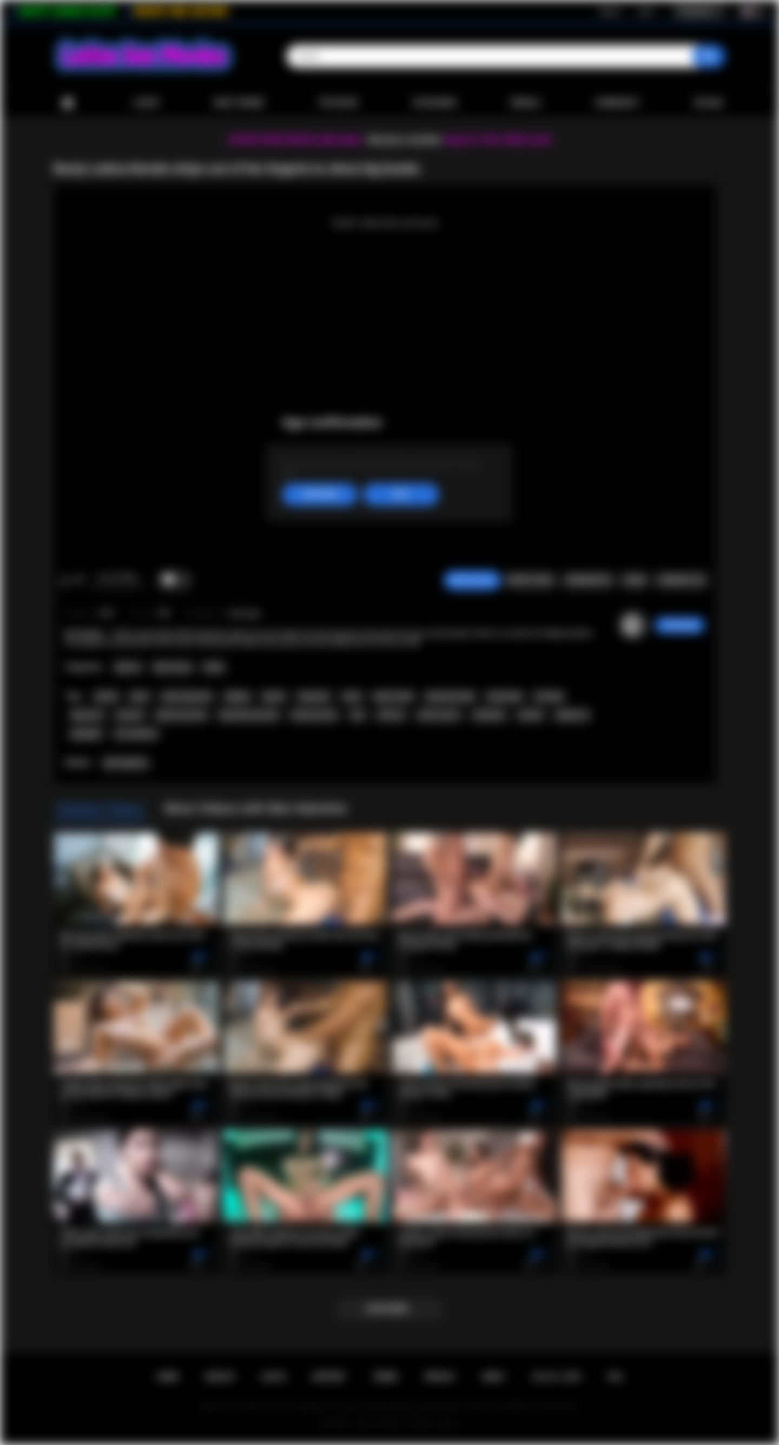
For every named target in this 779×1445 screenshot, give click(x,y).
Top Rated (338, 102)
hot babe (549, 696)
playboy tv (572, 715)
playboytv (86, 734)
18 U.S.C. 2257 (556, 1377)
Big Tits (128, 667)
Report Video (530, 580)
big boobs (314, 696)
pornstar (130, 715)
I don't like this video (79, 580)
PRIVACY (440, 1377)
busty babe (504, 696)
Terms (385, 1377)
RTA (616, 1377)
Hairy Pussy (172, 667)
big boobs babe (450, 696)
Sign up (610, 11)
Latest (146, 102)
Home (67, 103)
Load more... (390, 1308)
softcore (391, 715)
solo (357, 715)
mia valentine (136, 734)
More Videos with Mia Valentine (255, 808)
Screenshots (588, 580)
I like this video (65, 580)
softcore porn (438, 715)
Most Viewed (239, 102)
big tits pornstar (181, 715)
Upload (708, 102)
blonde (106, 696)
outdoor (531, 715)
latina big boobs (186, 696)
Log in (646, 11)
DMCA (493, 1377)
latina (139, 696)
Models (525, 102)
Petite (213, 667)
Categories (434, 102)
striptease (489, 715)
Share (634, 580)
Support (329, 1377)
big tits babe (393, 696)
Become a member (404, 140)
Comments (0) (681, 580)
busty (352, 696)
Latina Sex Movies (378, 1424)
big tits (274, 696)
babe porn (87, 715)
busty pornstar (314, 715)
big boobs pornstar (249, 715)
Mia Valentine (126, 763)
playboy (237, 696)
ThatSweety (680, 625)
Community (617, 102)
